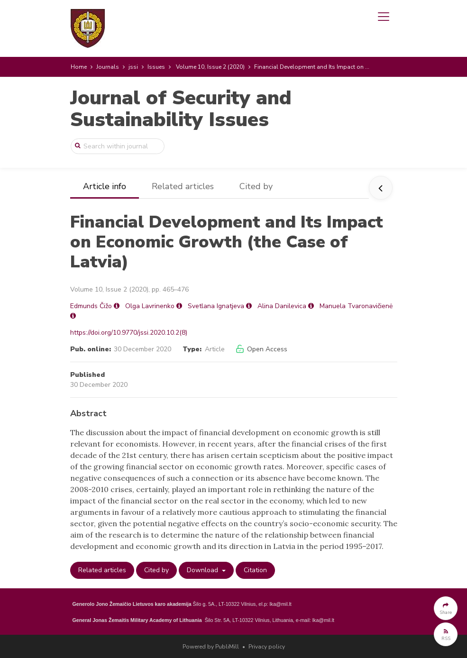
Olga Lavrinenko (149, 306)
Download (203, 570)
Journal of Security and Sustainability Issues (181, 108)
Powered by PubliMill (211, 646)
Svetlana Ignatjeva (216, 306)
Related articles (183, 186)
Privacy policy (266, 646)
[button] (446, 608)
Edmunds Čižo (91, 306)
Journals (107, 67)
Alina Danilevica (281, 306)
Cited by (256, 186)
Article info (104, 186)
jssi (133, 67)
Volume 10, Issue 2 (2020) (210, 67)
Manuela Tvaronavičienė (356, 306)
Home (79, 67)
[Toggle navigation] (383, 16)
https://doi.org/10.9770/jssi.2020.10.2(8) (128, 332)
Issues (156, 67)
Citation (255, 570)
